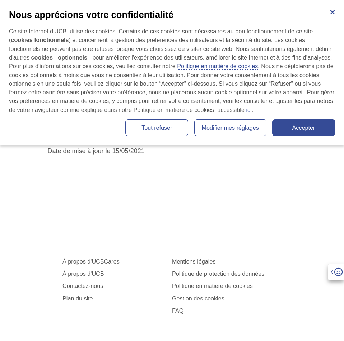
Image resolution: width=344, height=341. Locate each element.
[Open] (336, 272)
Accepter (303, 127)
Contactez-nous (82, 286)
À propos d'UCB (83, 273)
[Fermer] (332, 11)
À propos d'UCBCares (91, 261)
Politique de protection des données (218, 273)
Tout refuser (156, 127)
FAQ (177, 310)
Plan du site (77, 298)
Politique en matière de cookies (212, 286)
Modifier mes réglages (230, 127)
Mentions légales (193, 261)
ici (248, 109)
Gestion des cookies (198, 298)
